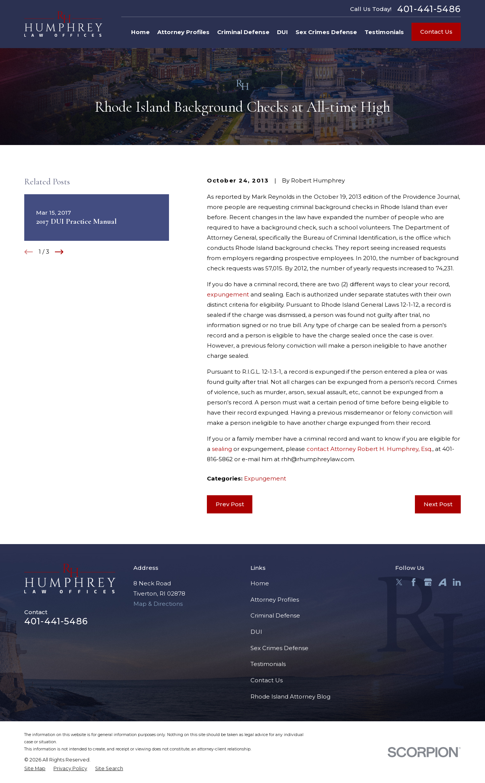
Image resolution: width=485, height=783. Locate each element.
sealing (222, 448)
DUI (256, 631)
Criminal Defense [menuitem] (243, 32)
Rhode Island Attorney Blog (290, 696)
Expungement (265, 478)
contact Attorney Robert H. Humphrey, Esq (369, 448)
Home (259, 583)
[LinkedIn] (457, 582)
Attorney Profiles (274, 599)
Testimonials (268, 664)
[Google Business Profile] (428, 582)
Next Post (438, 504)
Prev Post (230, 504)
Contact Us (436, 31)
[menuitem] (34, 768)
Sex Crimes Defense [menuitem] (326, 32)
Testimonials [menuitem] (384, 32)
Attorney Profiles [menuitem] (183, 32)
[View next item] (59, 252)
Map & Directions (158, 603)
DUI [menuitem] (282, 32)
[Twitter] (399, 582)
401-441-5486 (429, 9)
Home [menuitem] (140, 32)
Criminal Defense (275, 615)
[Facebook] (414, 582)
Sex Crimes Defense (279, 648)
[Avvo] (442, 582)
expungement (228, 294)
